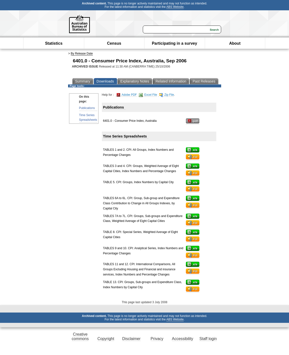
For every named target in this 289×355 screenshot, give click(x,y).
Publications (87, 108)
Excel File (148, 95)
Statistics (53, 43)
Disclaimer (131, 339)
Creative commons (80, 336)
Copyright (105, 339)
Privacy (157, 339)
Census (114, 43)
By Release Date (82, 53)
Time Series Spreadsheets (88, 117)
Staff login (208, 339)
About (235, 43)
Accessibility (182, 339)
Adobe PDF (127, 95)
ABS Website (174, 7)
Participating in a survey (174, 43)
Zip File (166, 95)
